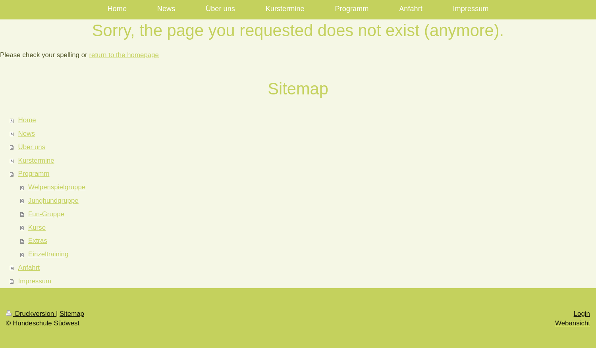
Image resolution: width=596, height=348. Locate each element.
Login (582, 313)
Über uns (32, 147)
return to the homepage (124, 55)
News (26, 133)
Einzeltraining (48, 254)
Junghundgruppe (53, 200)
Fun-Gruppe (46, 214)
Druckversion (31, 313)
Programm (34, 173)
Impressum (35, 281)
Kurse (37, 227)
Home (27, 120)
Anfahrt (29, 267)
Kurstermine (36, 160)
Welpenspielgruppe (56, 187)
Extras (37, 240)
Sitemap (72, 313)
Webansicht (572, 323)
